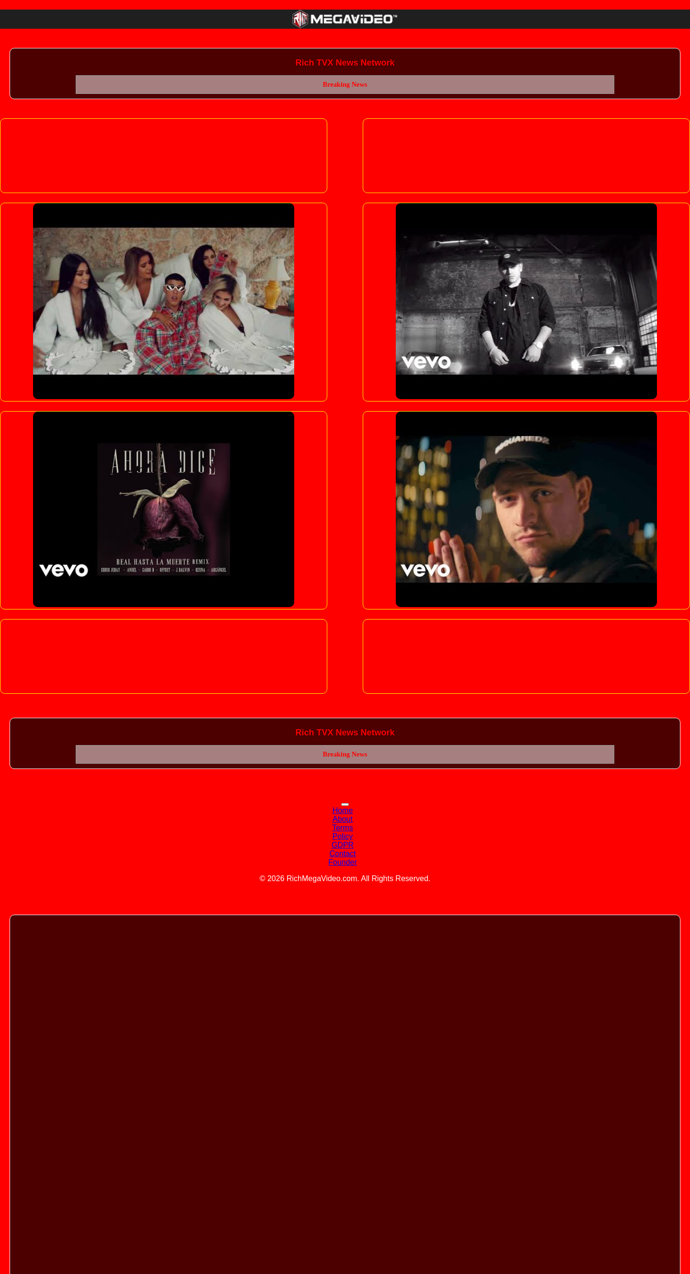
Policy (343, 836)
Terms (342, 828)
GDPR (343, 845)
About (343, 819)
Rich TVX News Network (344, 63)
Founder (342, 862)
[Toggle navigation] (345, 804)
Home (343, 810)
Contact (342, 853)
